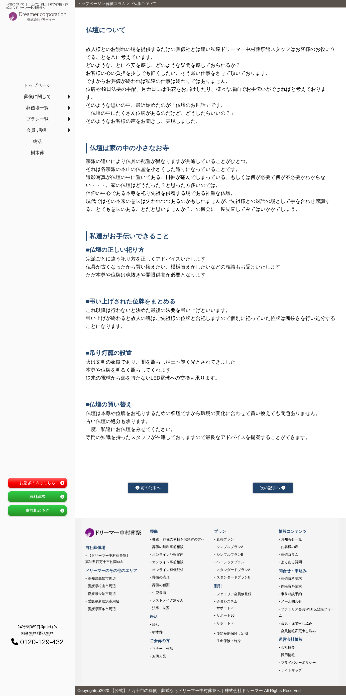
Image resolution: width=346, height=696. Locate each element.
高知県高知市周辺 (102, 579)
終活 (37, 141)
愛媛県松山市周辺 (102, 587)
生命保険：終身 (229, 642)
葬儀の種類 (161, 586)
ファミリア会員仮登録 (234, 595)
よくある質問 (291, 563)
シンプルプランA (230, 548)
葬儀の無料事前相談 (168, 548)
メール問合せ (291, 603)
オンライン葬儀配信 (168, 571)
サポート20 (225, 609)
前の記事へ (148, 488)
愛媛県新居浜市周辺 (103, 602)
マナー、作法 (162, 650)
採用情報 (288, 656)
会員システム (227, 603)
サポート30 (225, 617)
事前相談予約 (37, 510)
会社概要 (288, 649)
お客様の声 (289, 548)
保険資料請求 (291, 587)
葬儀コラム (289, 556)
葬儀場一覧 (37, 107)
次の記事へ (273, 488)
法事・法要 (161, 609)
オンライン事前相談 (168, 563)
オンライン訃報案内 (168, 556)
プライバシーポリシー (298, 664)
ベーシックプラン (230, 563)
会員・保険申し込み (296, 624)
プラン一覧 (37, 119)
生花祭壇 (159, 594)
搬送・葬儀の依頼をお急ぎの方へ (178, 540)
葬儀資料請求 (291, 580)
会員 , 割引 (37, 130)
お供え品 (159, 657)
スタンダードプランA (233, 571)
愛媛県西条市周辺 (102, 610)
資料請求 (37, 496)
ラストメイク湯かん (168, 601)
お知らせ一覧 (291, 540)
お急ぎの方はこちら (37, 483)
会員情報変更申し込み (298, 632)
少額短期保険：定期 (232, 634)
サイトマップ (291, 671)
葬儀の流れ (161, 578)
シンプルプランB (230, 556)
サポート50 (225, 624)
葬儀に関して (37, 96)
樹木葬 (37, 152)
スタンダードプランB (233, 578)
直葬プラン (225, 540)
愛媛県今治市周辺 (102, 595)
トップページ (37, 85)
